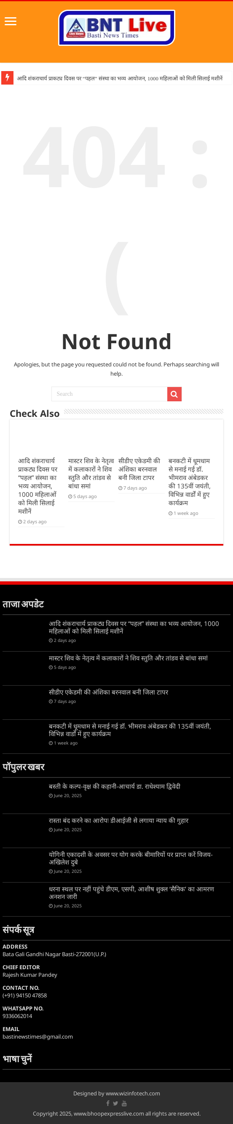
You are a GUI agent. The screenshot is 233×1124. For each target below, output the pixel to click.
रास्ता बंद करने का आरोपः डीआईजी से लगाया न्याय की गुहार (118, 820)
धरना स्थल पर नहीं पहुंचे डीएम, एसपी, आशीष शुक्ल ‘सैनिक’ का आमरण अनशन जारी (131, 893)
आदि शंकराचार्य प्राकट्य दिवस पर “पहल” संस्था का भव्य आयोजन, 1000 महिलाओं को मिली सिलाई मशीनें (120, 78)
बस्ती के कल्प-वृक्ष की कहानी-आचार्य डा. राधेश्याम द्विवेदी (114, 786)
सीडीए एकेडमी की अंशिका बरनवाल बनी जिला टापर (139, 469)
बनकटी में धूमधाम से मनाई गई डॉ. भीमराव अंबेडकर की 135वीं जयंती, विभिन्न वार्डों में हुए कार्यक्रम (190, 481)
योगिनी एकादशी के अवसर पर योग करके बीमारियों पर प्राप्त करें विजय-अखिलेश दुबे (131, 858)
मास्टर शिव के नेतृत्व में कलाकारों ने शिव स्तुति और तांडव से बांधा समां (91, 473)
